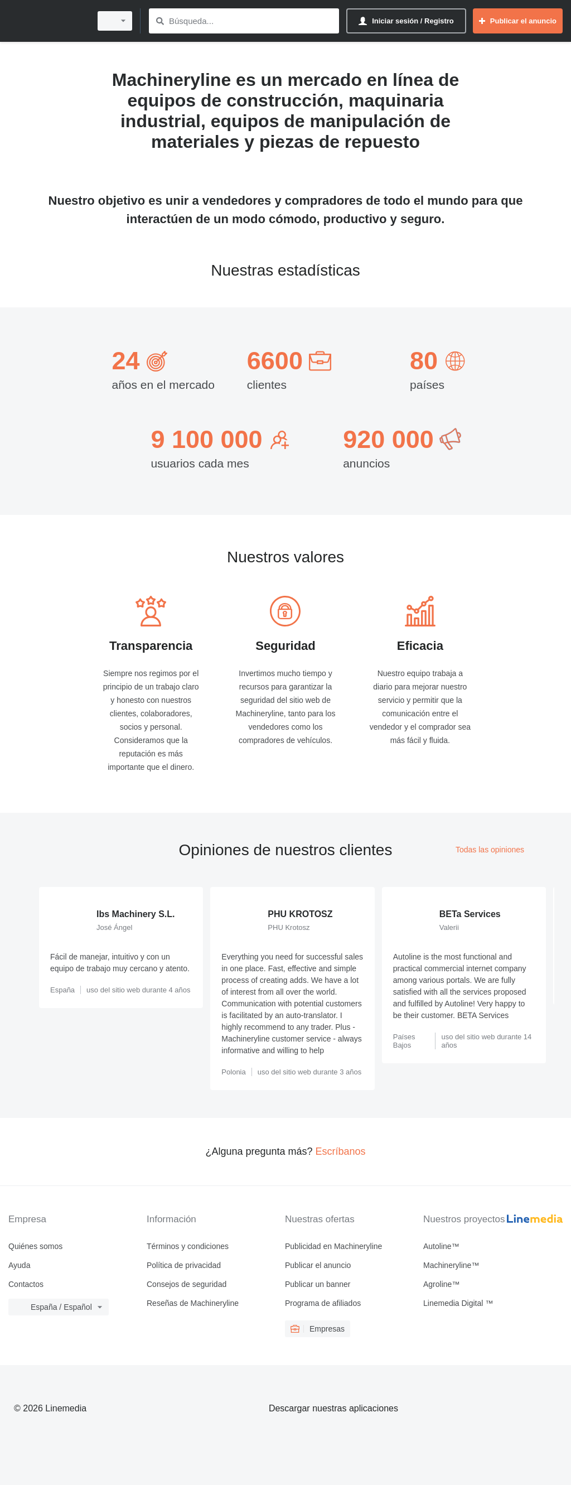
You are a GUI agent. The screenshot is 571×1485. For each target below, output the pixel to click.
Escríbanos (341, 1151)
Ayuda (19, 1265)
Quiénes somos (35, 1246)
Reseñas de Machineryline (193, 1303)
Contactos (25, 1284)
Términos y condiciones (188, 1246)
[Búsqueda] (160, 21)
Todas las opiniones (490, 849)
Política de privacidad (184, 1265)
